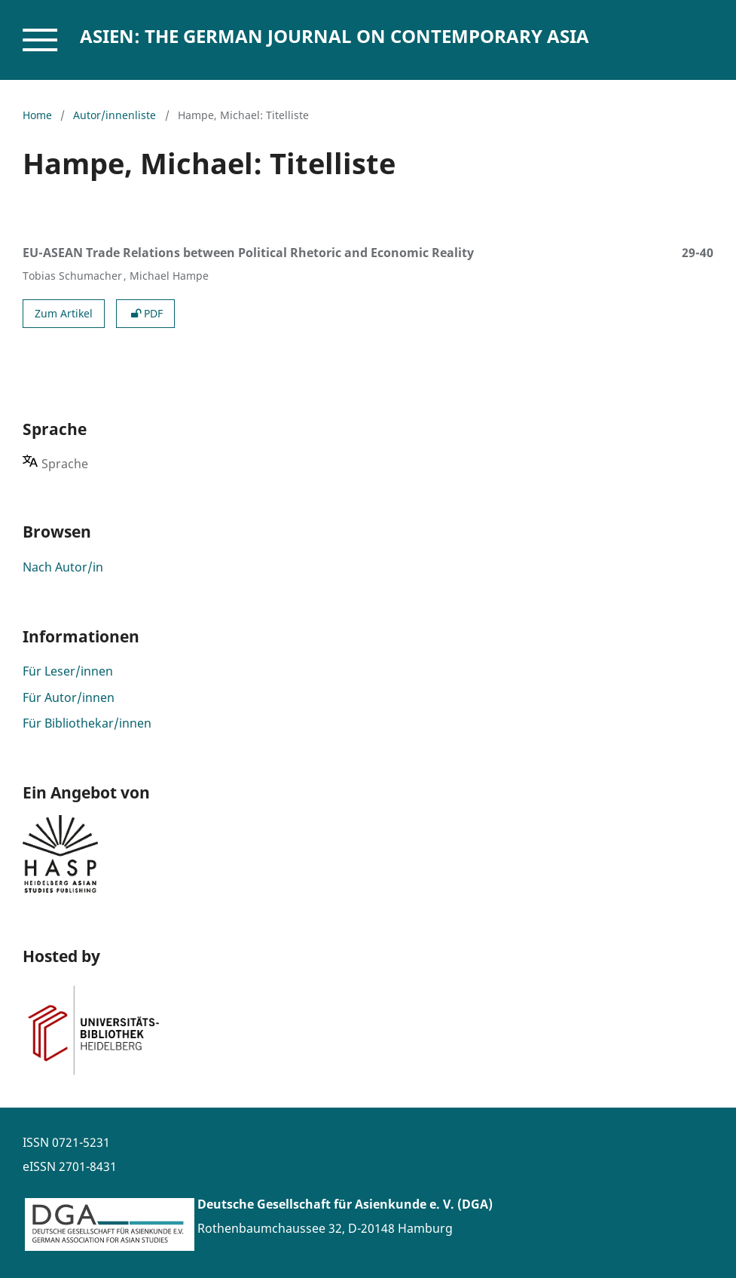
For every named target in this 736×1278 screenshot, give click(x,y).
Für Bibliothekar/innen (87, 723)
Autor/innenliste (114, 115)
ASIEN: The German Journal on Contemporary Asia (334, 35)
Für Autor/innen (69, 697)
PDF (145, 313)
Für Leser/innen (68, 671)
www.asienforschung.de (267, 1252)
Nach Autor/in (63, 567)
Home (37, 115)
